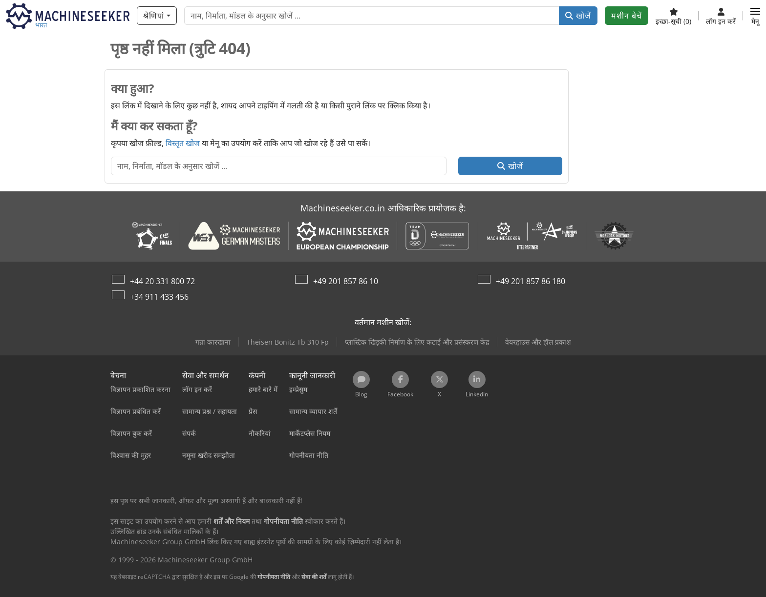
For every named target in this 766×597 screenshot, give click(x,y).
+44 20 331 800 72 (162, 281)
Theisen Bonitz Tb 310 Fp (288, 342)
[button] (755, 15)
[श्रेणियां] (157, 15)
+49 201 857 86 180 (530, 281)
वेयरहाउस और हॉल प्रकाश (538, 342)
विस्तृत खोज (183, 143)
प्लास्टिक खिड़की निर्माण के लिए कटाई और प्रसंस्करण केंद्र (417, 342)
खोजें (578, 15)
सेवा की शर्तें (313, 577)
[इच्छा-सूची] (673, 15)
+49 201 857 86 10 (345, 281)
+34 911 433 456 (159, 296)
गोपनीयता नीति (273, 577)
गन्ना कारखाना (213, 342)
